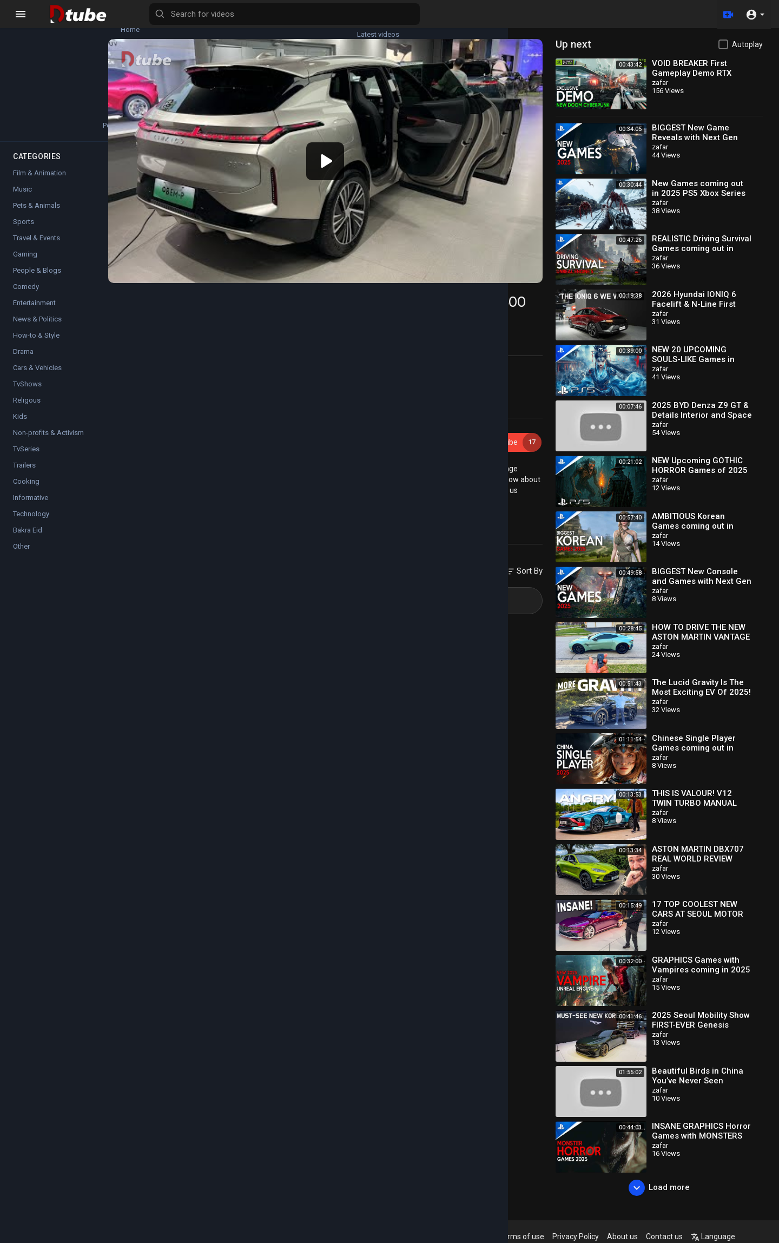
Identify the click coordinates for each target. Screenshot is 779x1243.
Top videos (102, 75)
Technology (31, 523)
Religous (27, 410)
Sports (23, 231)
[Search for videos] (425, 14)
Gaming (25, 264)
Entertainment (34, 312)
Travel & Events (36, 248)
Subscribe (522, 424)
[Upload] (726, 14)
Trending (38, 75)
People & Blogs (37, 280)
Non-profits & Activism (48, 442)
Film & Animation (39, 183)
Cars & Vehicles (230, 498)
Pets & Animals (36, 215)
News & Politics (37, 329)
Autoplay (747, 44)
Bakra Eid (27, 540)
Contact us (688, 1236)
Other (21, 556)
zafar (205, 418)
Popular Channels (38, 125)
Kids (20, 426)
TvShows (27, 394)
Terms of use (546, 1236)
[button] (755, 14)
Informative (30, 507)
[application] (358, 152)
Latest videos (103, 24)
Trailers (24, 475)
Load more (667, 1188)
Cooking (26, 491)
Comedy (26, 296)
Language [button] (737, 1236)
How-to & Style (36, 345)
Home (38, 24)
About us (646, 1236)
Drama (23, 361)
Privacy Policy (600, 1236)
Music (22, 199)
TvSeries (26, 459)
